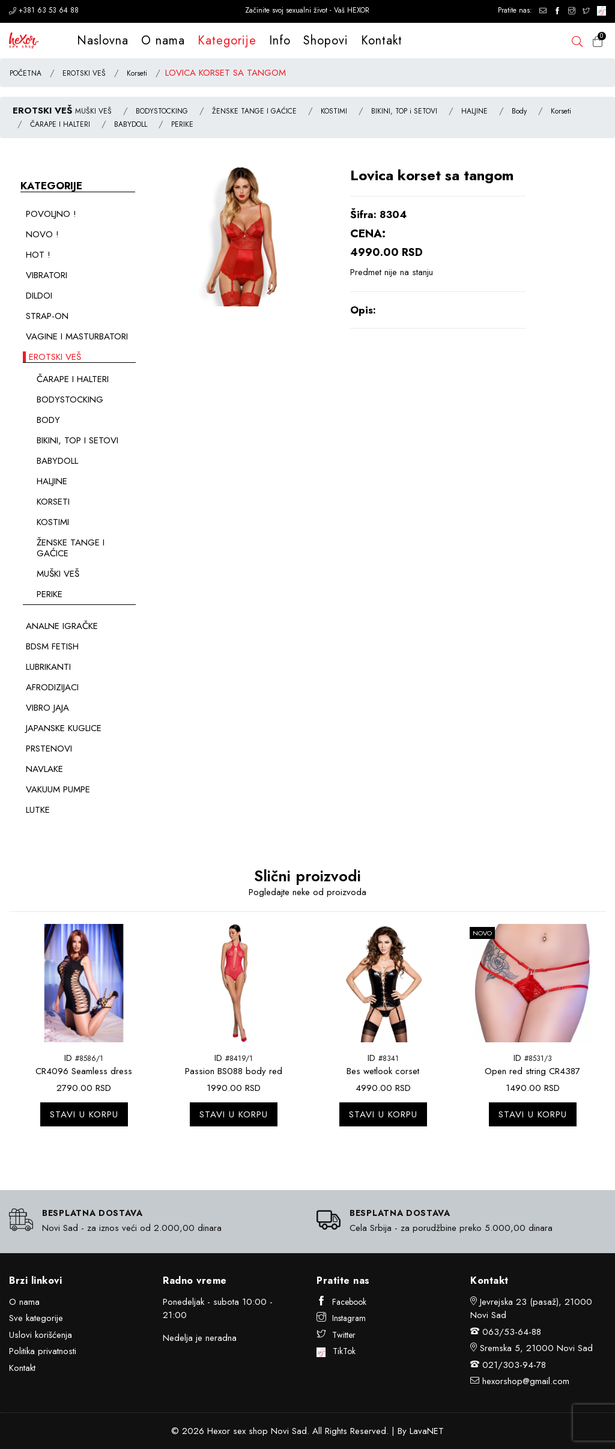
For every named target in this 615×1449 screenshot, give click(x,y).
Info (280, 40)
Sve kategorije (36, 1318)
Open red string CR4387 (532, 1071)
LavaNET (427, 1431)
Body (519, 111)
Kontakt (381, 40)
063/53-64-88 (511, 1331)
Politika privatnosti (42, 1351)
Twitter (336, 1335)
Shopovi (325, 40)
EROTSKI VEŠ (84, 73)
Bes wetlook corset (383, 1071)
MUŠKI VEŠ (93, 111)
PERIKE (182, 124)
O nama (163, 40)
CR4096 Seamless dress (83, 1071)
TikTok (336, 1351)
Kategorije (227, 40)
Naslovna (103, 40)
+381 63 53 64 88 (44, 10)
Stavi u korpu (84, 1114)
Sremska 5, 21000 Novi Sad (536, 1348)
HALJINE (474, 111)
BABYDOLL (130, 124)
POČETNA (25, 73)
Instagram (341, 1318)
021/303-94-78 (514, 1365)
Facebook (341, 1302)
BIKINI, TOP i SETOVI (404, 111)
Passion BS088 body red (233, 1071)
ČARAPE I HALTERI (60, 124)
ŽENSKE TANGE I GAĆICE (254, 111)
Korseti (137, 73)
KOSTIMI (334, 111)
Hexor (218, 1431)
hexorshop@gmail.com (525, 1381)
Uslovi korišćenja (40, 1334)
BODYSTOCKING (162, 111)
